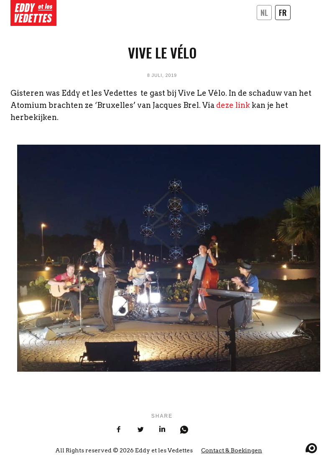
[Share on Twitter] (140, 430)
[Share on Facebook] (118, 430)
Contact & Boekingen (231, 450)
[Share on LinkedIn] (162, 430)
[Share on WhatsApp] (184, 430)
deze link (233, 105)
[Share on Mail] (205, 434)
